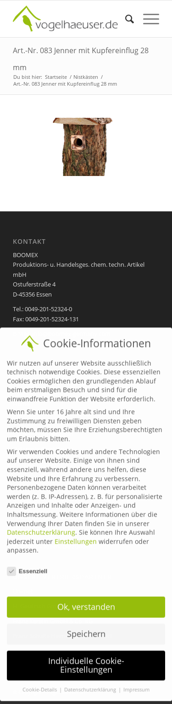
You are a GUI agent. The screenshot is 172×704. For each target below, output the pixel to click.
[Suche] (125, 18)
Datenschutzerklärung (41, 526)
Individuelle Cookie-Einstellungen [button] (86, 659)
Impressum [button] (136, 683)
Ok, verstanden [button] (86, 600)
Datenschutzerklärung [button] (90, 683)
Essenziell (27, 565)
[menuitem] (125, 18)
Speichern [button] (86, 627)
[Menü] (146, 18)
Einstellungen (76, 535)
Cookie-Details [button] (40, 683)
